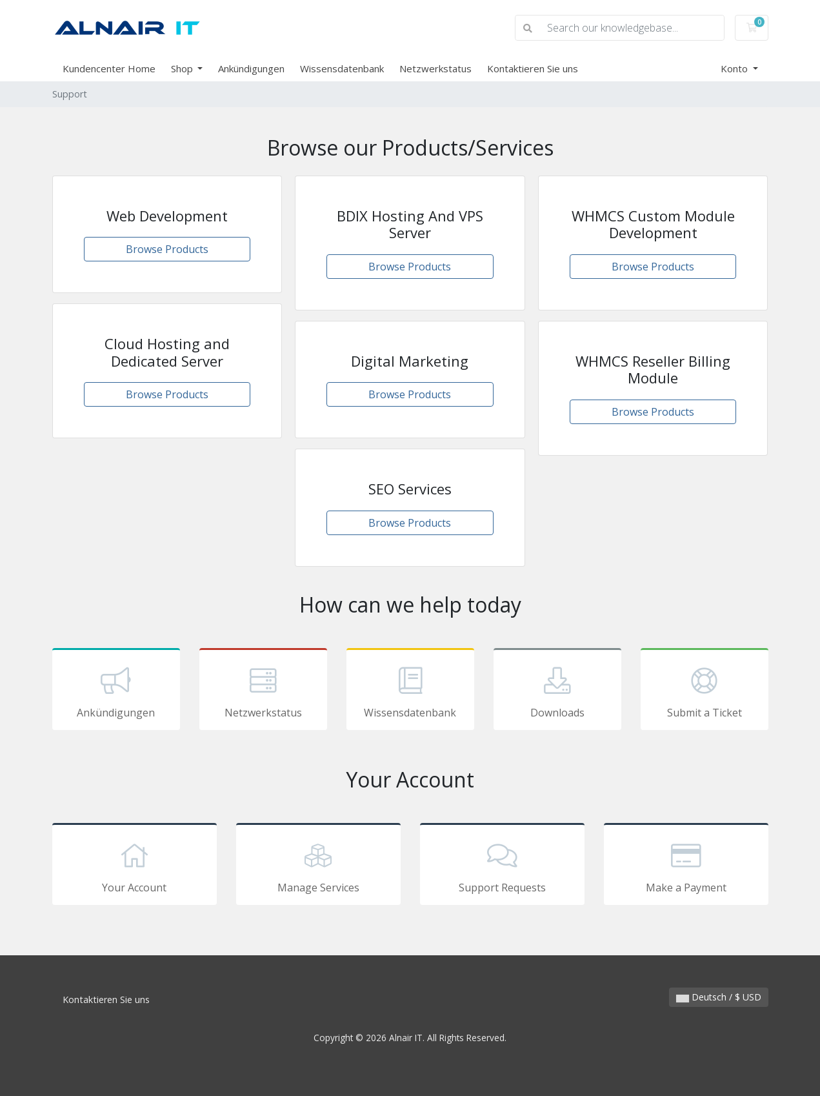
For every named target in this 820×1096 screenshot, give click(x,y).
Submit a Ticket (704, 691)
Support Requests (502, 866)
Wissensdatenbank (342, 68)
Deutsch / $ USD (718, 997)
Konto (735, 68)
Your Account (134, 866)
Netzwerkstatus (435, 68)
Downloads (557, 691)
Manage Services (318, 866)
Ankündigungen (251, 68)
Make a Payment (686, 866)
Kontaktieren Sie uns (532, 68)
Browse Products (167, 249)
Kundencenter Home (109, 68)
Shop (183, 68)
